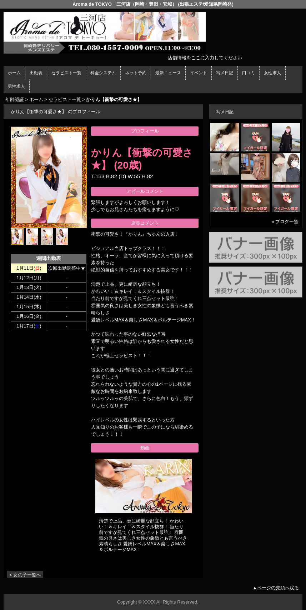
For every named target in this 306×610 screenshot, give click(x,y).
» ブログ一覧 (285, 221)
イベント (198, 72)
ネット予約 (135, 72)
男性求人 (16, 86)
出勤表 (36, 72)
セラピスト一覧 (66, 72)
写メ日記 (224, 72)
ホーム (14, 72)
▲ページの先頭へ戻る (275, 587)
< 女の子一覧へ (25, 575)
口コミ (248, 72)
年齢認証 (14, 99)
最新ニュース (168, 72)
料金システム (103, 72)
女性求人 (272, 72)
